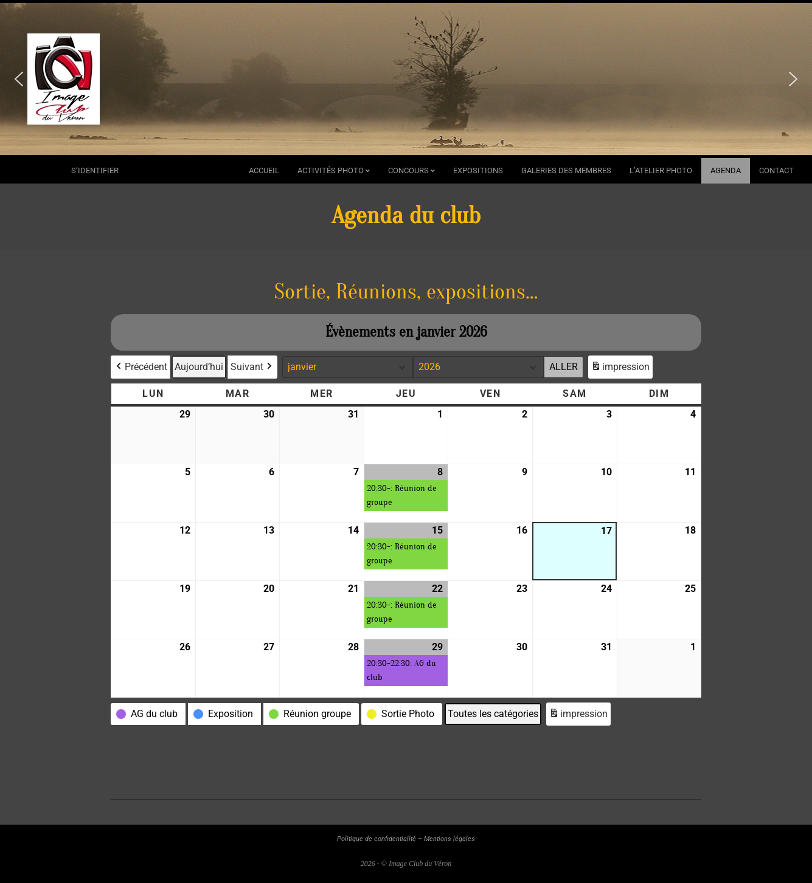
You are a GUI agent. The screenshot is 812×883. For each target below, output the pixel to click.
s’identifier (95, 170)
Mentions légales (449, 839)
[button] (19, 79)
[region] (406, 79)
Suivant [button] (252, 367)
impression (620, 369)
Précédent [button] (140, 367)
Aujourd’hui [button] (199, 367)
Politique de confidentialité (376, 839)
